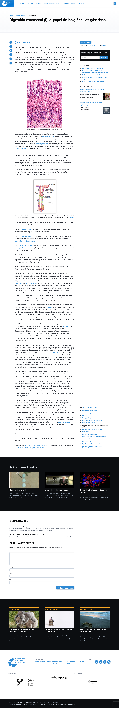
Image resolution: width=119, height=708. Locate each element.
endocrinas (39, 158)
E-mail (11, 573)
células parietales (26, 245)
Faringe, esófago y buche (89, 418)
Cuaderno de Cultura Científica (22, 704)
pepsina (66, 326)
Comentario (13, 551)
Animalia (12, 15)
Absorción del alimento (88, 439)
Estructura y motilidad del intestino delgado (94, 436)
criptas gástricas (42, 144)
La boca (84, 415)
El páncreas (85, 431)
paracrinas (48, 158)
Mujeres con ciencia (52, 609)
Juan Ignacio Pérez (30, 445)
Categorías (42, 661)
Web (10, 580)
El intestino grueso (87, 441)
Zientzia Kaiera (15, 609)
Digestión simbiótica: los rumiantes (91, 444)
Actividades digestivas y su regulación (92, 413)
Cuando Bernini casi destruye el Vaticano (93, 81)
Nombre (12, 567)
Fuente (72, 217)
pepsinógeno (19, 241)
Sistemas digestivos (21, 15)
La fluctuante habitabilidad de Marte (92, 75)
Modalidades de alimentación (90, 410)
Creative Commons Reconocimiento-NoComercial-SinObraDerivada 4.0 (58, 704)
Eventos (48, 661)
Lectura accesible (22, 42)
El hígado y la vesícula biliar (89, 434)
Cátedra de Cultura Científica (56, 663)
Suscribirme (104, 57)
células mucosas (25, 229)
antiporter (48, 307)
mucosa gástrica (48, 136)
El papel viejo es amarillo (17, 490)
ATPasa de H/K (32, 283)
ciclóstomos (55, 352)
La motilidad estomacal (88, 422)
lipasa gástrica (31, 241)
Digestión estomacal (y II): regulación (92, 429)
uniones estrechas (64, 422)
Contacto (81, 661)
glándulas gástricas (22, 148)
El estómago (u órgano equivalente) (92, 420)
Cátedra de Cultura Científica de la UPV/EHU (30, 448)
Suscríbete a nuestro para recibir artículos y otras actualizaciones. (94, 53)
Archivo (37, 661)
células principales (27, 236)
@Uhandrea (41, 445)
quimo (17, 50)
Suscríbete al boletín (71, 663)
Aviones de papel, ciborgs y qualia (56, 490)
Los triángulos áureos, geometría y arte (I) (93, 68)
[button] (10, 42)
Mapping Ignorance (87, 609)
